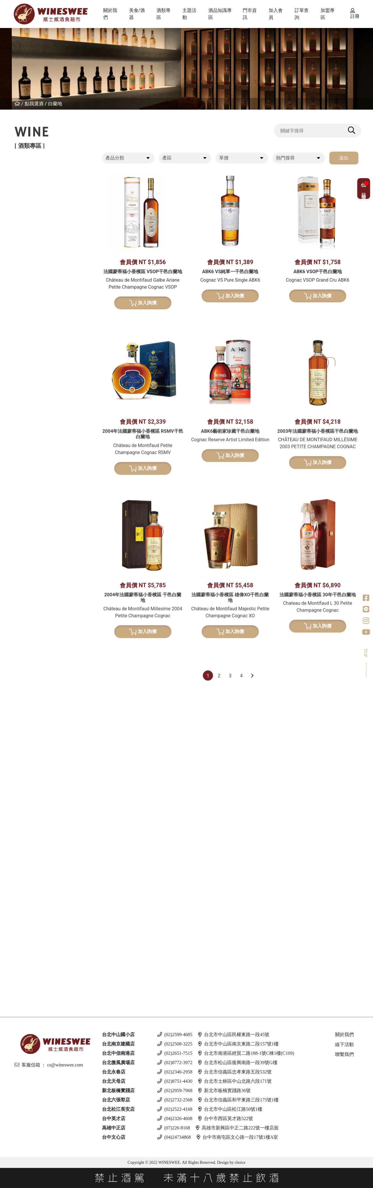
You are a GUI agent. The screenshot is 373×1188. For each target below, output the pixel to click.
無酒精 (30, 982)
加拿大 (35, 772)
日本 (32, 498)
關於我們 (344, 1034)
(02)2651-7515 (174, 1053)
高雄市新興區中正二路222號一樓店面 (237, 1127)
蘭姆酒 (30, 832)
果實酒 (35, 627)
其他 (32, 647)
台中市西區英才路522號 (225, 1118)
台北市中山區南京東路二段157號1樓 (238, 1043)
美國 (32, 259)
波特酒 (30, 443)
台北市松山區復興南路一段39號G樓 (237, 1062)
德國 (32, 304)
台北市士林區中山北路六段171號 (235, 1081)
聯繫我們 (344, 1054)
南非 (32, 353)
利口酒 (30, 717)
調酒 (27, 957)
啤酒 (27, 902)
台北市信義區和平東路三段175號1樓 (238, 1099)
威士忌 (30, 468)
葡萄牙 (35, 219)
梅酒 (32, 617)
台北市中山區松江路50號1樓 (230, 1109)
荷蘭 (32, 547)
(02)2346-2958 (174, 1071)
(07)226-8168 (173, 1127)
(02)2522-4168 (174, 1109)
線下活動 (344, 1044)
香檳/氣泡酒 (36, 388)
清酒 (32, 607)
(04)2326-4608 (174, 1118)
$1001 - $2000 (42, 852)
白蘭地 (55, 103)
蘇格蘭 (35, 518)
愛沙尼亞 (37, 942)
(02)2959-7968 (174, 1090)
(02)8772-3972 (174, 1062)
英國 (32, 727)
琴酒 (27, 787)
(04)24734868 (174, 1137)
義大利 (35, 199)
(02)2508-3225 (174, 1043)
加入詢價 (143, 302)
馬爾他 (35, 922)
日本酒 (30, 597)
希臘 (32, 284)
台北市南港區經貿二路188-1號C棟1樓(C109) (246, 1053)
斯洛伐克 (37, 967)
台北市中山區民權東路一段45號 (233, 1034)
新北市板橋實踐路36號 (224, 1090)
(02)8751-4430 (174, 1081)
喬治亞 (35, 229)
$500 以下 (38, 992)
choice (239, 1162)
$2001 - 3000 (41, 862)
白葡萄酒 (32, 274)
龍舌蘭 (30, 572)
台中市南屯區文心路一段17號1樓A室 (237, 1137)
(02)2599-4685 (174, 1034)
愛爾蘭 (35, 508)
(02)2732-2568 (174, 1099)
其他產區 (37, 249)
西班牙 (35, 209)
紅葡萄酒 (32, 169)
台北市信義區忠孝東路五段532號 (235, 1071)
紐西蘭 (35, 180)
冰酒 (27, 762)
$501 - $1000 (41, 842)
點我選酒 (34, 103)
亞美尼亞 (37, 239)
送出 (344, 158)
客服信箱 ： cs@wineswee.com (49, 1064)
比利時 (35, 528)
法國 (32, 189)
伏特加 (30, 877)
